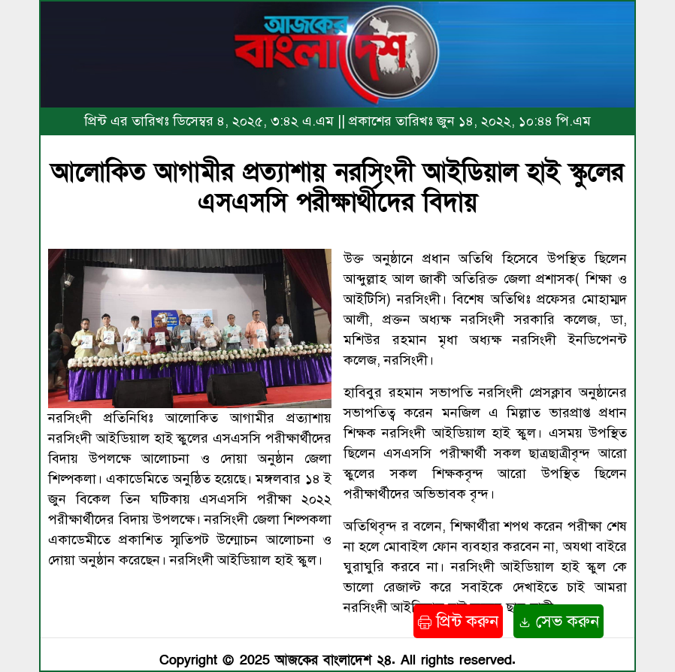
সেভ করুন (558, 621)
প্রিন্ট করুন (458, 621)
